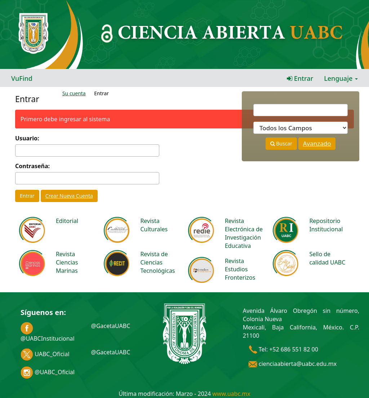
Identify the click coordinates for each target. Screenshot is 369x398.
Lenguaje (341, 78)
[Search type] (300, 128)
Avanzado (317, 143)
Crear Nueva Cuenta (69, 195)
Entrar (300, 78)
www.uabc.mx (231, 394)
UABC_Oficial (45, 354)
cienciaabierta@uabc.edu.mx (292, 364)
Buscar (281, 143)
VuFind (21, 78)
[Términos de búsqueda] (300, 110)
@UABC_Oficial (48, 372)
